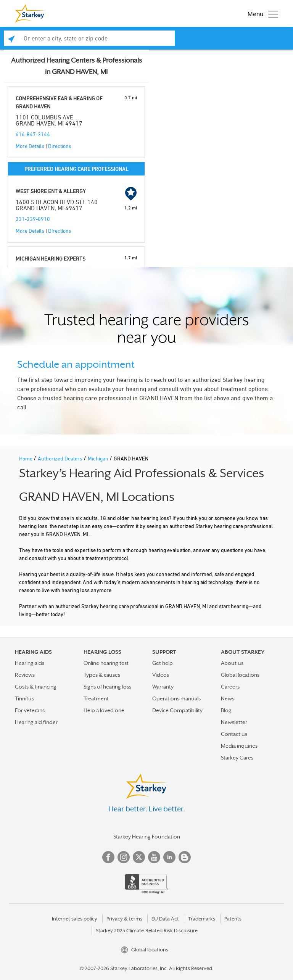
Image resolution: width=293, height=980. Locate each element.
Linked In (169, 857)
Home (26, 458)
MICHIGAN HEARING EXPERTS (50, 258)
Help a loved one (104, 710)
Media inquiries (239, 746)
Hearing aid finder (36, 722)
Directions (59, 146)
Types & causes (102, 675)
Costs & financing (35, 687)
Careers (230, 687)
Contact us (234, 734)
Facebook (108, 857)
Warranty (163, 687)
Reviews (25, 675)
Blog (226, 710)
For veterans (30, 710)
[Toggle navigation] (261, 13)
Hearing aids (29, 663)
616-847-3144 (33, 134)
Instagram (124, 857)
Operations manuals (176, 698)
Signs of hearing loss (107, 687)
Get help (162, 663)
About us (232, 663)
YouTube (154, 857)
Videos (160, 675)
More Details (30, 146)
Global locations (240, 675)
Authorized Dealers (61, 458)
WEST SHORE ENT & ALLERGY (50, 191)
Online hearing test (106, 663)
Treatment (96, 698)
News (227, 698)
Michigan (98, 458)
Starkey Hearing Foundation (146, 837)
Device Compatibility (177, 710)
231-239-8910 (33, 219)
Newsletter (234, 722)
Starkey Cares (237, 758)
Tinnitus (24, 698)
